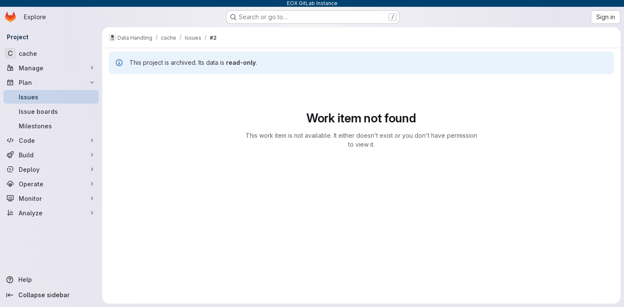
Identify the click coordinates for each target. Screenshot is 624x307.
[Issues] (51, 97)
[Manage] (51, 68)
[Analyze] (51, 213)
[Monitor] (51, 198)
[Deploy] (51, 169)
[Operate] (51, 184)
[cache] (51, 53)
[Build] (51, 155)
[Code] (51, 140)
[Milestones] (51, 126)
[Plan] (51, 82)
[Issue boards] (51, 111)
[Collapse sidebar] (51, 295)
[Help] (51, 280)
